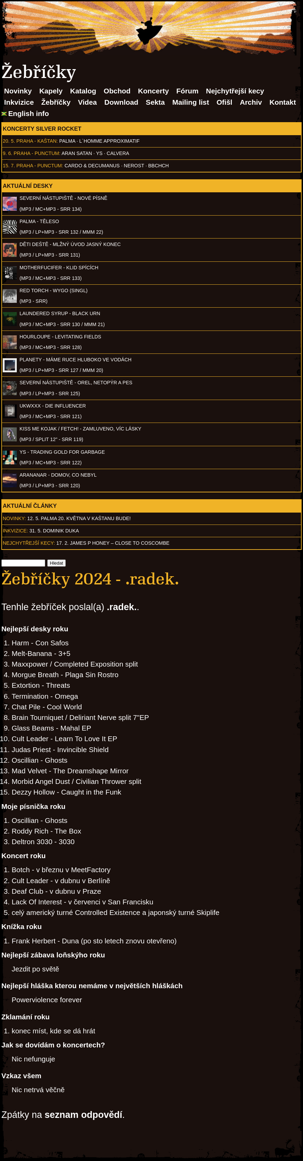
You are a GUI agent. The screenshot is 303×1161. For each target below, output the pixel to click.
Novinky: (14, 518)
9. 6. (7, 153)
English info (28, 113)
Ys (99, 153)
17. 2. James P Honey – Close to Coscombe (112, 543)
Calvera (118, 153)
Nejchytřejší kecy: (29, 543)
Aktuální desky (28, 186)
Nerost (134, 165)
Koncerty (153, 91)
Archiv (251, 102)
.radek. (122, 607)
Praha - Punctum (36, 153)
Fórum (187, 91)
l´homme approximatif (109, 141)
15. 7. (9, 165)
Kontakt (282, 102)
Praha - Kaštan (36, 141)
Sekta (155, 102)
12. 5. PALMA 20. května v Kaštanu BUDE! (79, 518)
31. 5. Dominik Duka (54, 530)
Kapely (51, 91)
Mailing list (190, 102)
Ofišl (224, 102)
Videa (87, 102)
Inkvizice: (15, 530)
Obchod (117, 91)
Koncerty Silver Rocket (42, 129)
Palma (67, 141)
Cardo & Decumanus (91, 165)
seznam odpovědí (83, 1115)
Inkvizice (19, 102)
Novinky (18, 91)
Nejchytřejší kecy (235, 91)
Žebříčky (56, 102)
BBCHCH (158, 165)
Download (121, 102)
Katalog (83, 91)
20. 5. (9, 141)
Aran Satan (77, 153)
